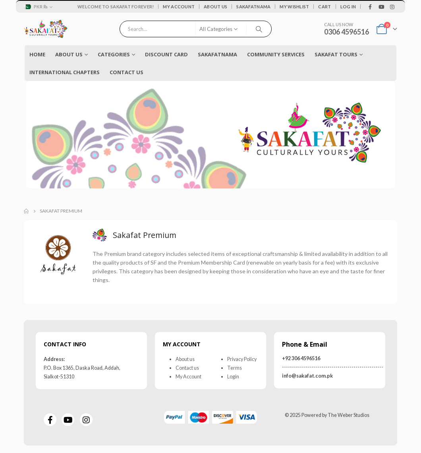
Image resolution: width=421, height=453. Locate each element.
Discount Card (166, 54)
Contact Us (126, 72)
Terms (234, 367)
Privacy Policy (242, 359)
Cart (324, 6)
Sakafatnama (253, 6)
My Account (179, 6)
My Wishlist (294, 6)
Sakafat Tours (336, 54)
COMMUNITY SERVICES (276, 54)
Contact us (187, 367)
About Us (215, 6)
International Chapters (64, 72)
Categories (114, 54)
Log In (348, 6)
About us (185, 359)
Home (37, 54)
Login (233, 376)
